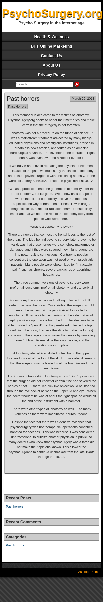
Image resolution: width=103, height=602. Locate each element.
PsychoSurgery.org (52, 13)
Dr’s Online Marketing (51, 46)
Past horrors (23, 98)
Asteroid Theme (89, 572)
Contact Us (51, 56)
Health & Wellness (51, 37)
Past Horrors (17, 106)
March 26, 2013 (83, 98)
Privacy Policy (51, 75)
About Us (51, 65)
